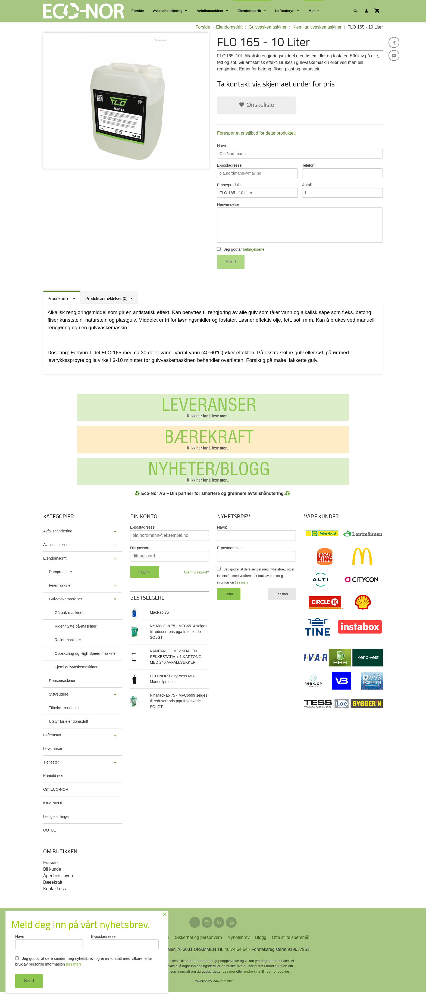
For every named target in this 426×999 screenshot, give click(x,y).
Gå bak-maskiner (69, 618)
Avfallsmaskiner (209, 11)
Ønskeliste (256, 104)
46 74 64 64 (236, 956)
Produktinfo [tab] (59, 304)
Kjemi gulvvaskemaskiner (76, 673)
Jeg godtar (240, 255)
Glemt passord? (196, 578)
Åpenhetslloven (58, 881)
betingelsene (253, 255)
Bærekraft (52, 888)
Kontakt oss (53, 782)
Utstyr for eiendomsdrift (68, 727)
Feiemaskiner (60, 591)
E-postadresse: (230, 554)
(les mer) (241, 588)
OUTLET (50, 836)
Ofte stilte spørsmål (290, 944)
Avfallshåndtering (168, 11)
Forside (137, 11)
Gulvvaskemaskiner (65, 605)
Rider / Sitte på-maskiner (75, 632)
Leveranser (52, 754)
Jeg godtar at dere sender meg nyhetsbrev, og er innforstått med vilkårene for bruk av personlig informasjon (256, 581)
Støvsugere (58, 700)
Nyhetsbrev (239, 944)
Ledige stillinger (56, 822)
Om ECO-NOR (55, 795)
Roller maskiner (68, 646)
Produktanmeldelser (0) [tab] (106, 304)
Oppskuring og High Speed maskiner (86, 659)
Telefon (342, 172)
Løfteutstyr (285, 11)
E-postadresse (257, 172)
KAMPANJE (53, 809)
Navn (300, 151)
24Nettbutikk (223, 988)
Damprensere (60, 578)
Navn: (222, 533)
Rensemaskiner (62, 686)
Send (231, 267)
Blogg (260, 944)
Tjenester (51, 768)
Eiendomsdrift (249, 11)
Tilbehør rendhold (64, 714)
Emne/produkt (257, 193)
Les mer (281, 600)
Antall (342, 193)
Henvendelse (300, 227)
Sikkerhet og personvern (198, 944)
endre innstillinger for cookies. (267, 978)
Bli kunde (52, 875)
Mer (312, 11)
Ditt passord (140, 554)
